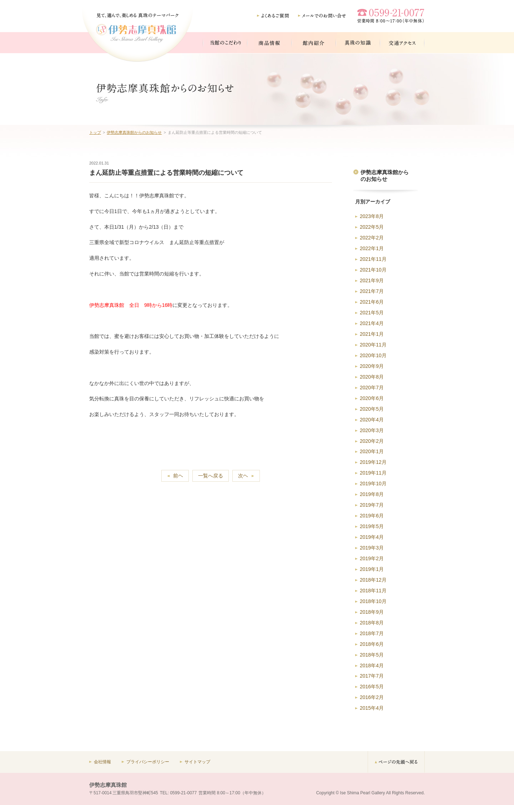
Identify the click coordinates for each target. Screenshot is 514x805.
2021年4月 (372, 323)
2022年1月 (372, 248)
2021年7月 (372, 291)
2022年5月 (372, 227)
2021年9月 (372, 280)
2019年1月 (372, 569)
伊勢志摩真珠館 (108, 785)
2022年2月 (372, 238)
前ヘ (178, 476)
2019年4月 (372, 537)
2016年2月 (372, 697)
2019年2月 (372, 558)
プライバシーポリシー (147, 761)
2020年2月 (372, 441)
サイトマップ (197, 761)
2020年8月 (372, 377)
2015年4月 (372, 708)
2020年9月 (372, 366)
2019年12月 (373, 462)
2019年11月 (373, 473)
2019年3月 (372, 548)
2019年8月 (372, 494)
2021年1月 (372, 334)
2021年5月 (372, 312)
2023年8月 (372, 216)
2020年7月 (372, 387)
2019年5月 (372, 526)
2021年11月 (373, 259)
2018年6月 (372, 644)
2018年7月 (372, 633)
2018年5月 (372, 655)
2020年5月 (372, 409)
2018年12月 (373, 580)
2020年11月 (373, 345)
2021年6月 (372, 302)
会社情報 (102, 761)
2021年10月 (373, 270)
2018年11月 (373, 590)
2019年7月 (372, 505)
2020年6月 (372, 398)
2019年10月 (373, 483)
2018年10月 (373, 601)
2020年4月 (372, 419)
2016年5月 (372, 686)
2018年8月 (372, 623)
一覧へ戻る (210, 476)
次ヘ (243, 476)
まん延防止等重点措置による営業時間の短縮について (166, 172)
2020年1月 (372, 451)
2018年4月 (372, 665)
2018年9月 (372, 612)
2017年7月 (372, 676)
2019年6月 (372, 515)
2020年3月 (372, 430)
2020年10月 (373, 355)
